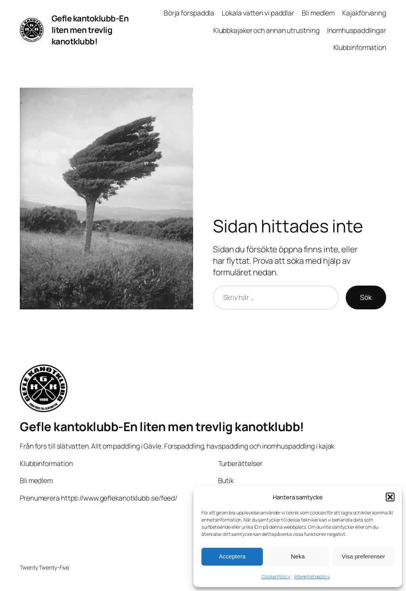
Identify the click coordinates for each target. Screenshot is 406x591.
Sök (366, 297)
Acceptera (232, 556)
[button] (390, 497)
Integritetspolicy (312, 576)
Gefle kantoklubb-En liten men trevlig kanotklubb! (90, 30)
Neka (297, 556)
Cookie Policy (276, 576)
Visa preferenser (363, 556)
